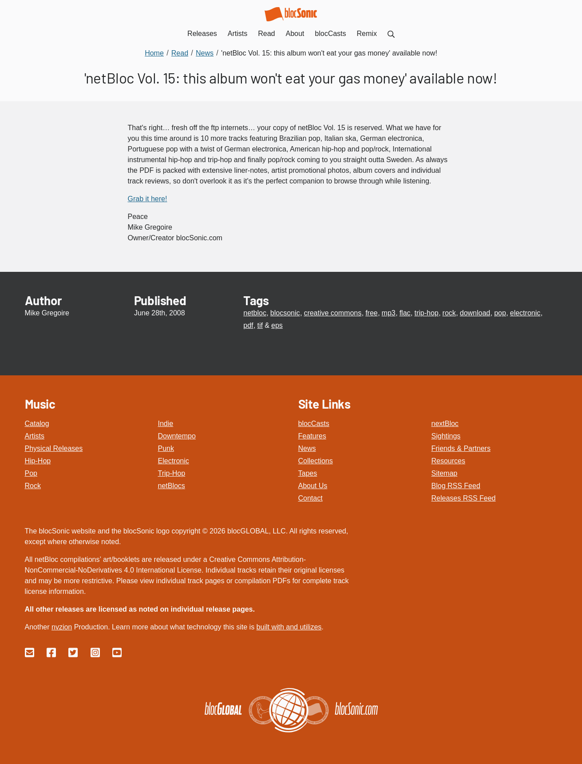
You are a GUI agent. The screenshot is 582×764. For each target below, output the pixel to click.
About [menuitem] (295, 33)
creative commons (332, 313)
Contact (310, 498)
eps (277, 325)
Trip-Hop (172, 473)
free (371, 313)
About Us (313, 485)
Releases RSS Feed (464, 498)
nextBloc (445, 423)
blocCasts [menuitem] (330, 33)
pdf (248, 325)
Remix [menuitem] (367, 33)
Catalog (37, 423)
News (307, 448)
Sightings (446, 436)
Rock (33, 485)
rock (449, 313)
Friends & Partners (461, 448)
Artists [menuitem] (237, 33)
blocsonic (285, 313)
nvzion (61, 627)
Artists (34, 436)
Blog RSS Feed (456, 485)
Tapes (307, 473)
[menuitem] (391, 33)
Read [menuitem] (266, 33)
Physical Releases (54, 448)
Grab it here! (147, 199)
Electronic (173, 461)
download (475, 313)
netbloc (254, 313)
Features (312, 436)
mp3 (389, 313)
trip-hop (426, 313)
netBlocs (171, 485)
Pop (31, 473)
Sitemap (445, 473)
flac (405, 313)
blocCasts (313, 423)
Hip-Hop (38, 461)
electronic (525, 313)
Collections (315, 461)
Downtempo (177, 436)
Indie (166, 423)
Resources (448, 461)
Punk (166, 448)
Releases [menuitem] (202, 33)
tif (259, 325)
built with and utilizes (289, 627)
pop (500, 313)
